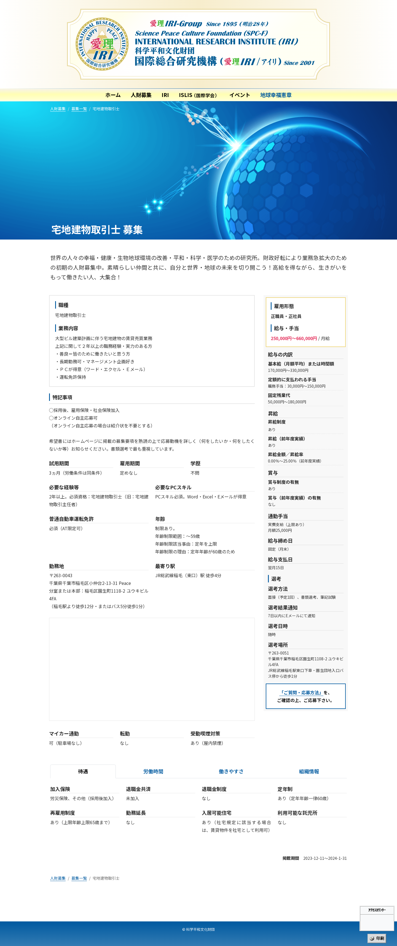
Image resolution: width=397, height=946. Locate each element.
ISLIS (199, 94)
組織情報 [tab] (309, 771)
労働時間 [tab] (153, 771)
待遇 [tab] (83, 771)
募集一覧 (79, 108)
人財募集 (141, 94)
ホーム (113, 94)
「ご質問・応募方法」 (301, 692)
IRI (165, 94)
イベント (239, 94)
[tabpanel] (198, 814)
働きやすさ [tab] (231, 771)
